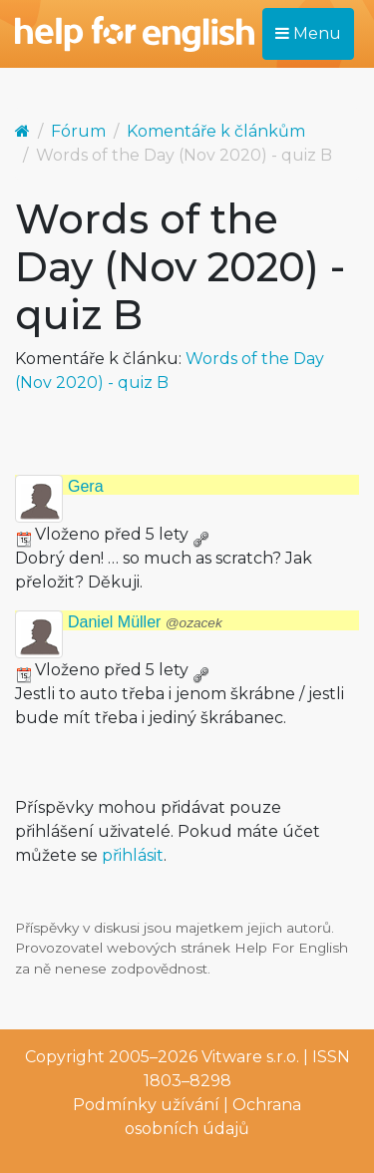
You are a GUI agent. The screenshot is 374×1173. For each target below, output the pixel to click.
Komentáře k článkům (216, 131)
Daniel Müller (145, 621)
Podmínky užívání (146, 1104)
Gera (86, 486)
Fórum (78, 131)
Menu (308, 33)
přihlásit (133, 855)
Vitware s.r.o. (250, 1056)
